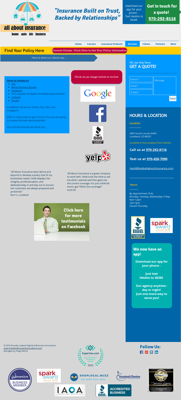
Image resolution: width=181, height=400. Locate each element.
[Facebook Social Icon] (141, 352)
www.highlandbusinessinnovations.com (23, 348)
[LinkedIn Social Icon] (156, 352)
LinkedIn (16, 97)
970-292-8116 (156, 149)
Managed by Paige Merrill (16, 350)
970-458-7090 (157, 159)
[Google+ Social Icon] (146, 352)
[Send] (172, 98)
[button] (96, 77)
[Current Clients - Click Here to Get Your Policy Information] (89, 50)
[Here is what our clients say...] (49, 58)
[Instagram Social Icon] (151, 352)
